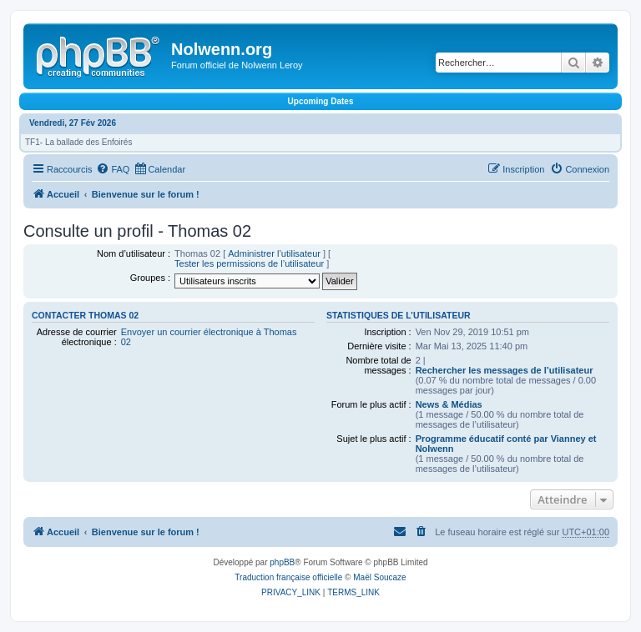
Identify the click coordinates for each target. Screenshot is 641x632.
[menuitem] (112, 169)
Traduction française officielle (288, 577)
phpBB (282, 562)
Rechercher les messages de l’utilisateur (504, 370)
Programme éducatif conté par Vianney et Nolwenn (506, 444)
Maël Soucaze (379, 577)
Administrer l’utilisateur (274, 253)
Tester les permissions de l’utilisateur (249, 263)
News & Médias (449, 404)
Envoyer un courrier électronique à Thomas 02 (209, 337)
